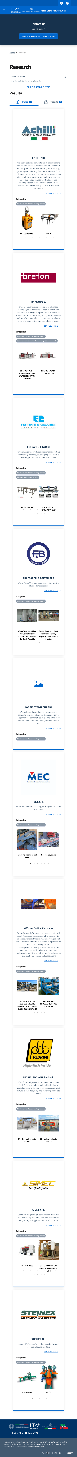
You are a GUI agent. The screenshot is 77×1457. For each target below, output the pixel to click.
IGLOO (48, 1395)
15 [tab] (41, 515)
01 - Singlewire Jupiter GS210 (27, 1143)
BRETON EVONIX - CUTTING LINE (48, 373)
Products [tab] (53, 102)
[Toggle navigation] (4, 10)
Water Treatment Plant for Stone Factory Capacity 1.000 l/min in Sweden (48, 636)
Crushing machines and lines (27, 858)
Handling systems (48, 857)
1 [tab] (22, 238)
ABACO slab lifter (27, 234)
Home (12, 52)
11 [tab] (57, 238)
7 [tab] (43, 238)
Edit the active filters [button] (38, 87)
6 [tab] (39, 238)
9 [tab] (50, 238)
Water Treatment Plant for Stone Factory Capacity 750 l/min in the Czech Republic (27, 636)
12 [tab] (59, 511)
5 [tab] (36, 238)
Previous (14, 221)
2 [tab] (25, 238)
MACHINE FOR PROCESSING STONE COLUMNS (48, 1006)
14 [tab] (37, 515)
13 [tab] (34, 515)
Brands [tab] (24, 102)
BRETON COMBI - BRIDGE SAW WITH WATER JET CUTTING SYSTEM (27, 376)
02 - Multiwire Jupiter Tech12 (49, 1143)
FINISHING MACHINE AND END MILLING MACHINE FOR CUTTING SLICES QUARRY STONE (27, 1007)
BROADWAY (27, 1395)
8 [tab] (46, 238)
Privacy (43, 1453)
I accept (69, 1453)
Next (62, 221)
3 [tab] (29, 238)
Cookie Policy (54, 1453)
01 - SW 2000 (27, 1269)
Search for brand (18, 76)
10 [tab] (53, 238)
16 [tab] (45, 515)
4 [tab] (32, 238)
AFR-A (48, 234)
